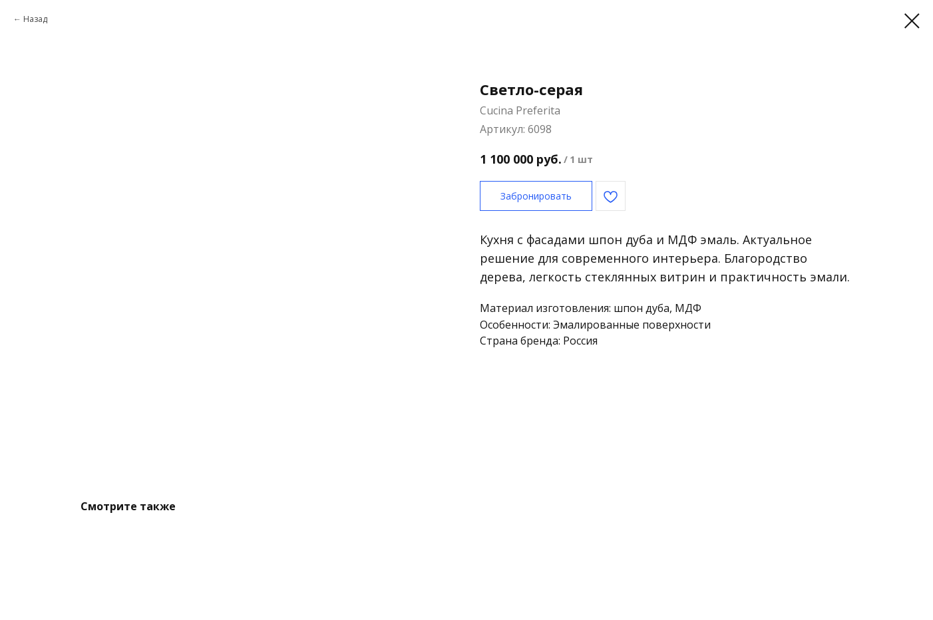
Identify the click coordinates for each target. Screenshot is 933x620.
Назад (35, 19)
